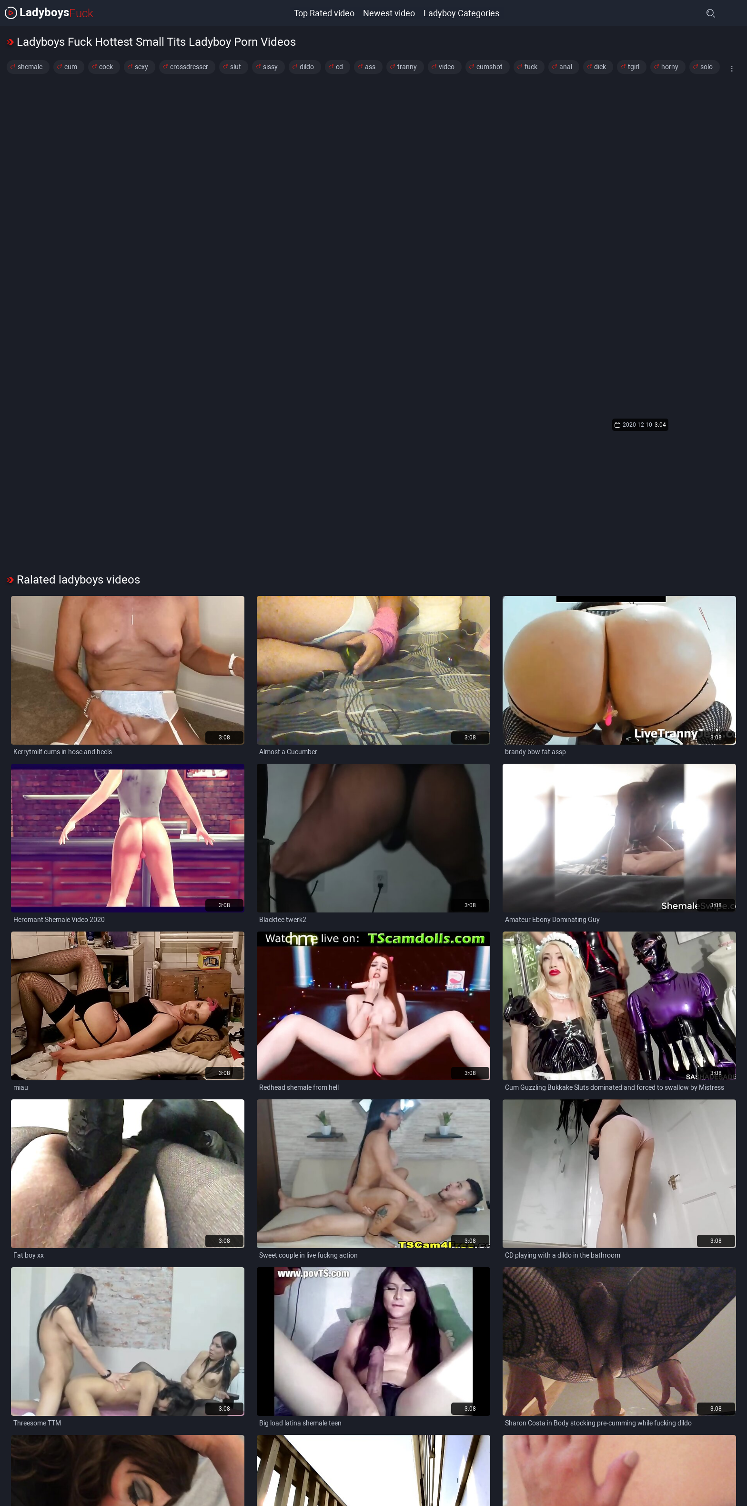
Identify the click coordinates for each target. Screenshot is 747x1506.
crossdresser (189, 67)
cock (106, 67)
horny (669, 67)
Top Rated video (323, 13)
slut (235, 67)
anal (565, 67)
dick (600, 67)
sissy (270, 67)
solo (706, 67)
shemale (30, 67)
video (446, 67)
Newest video (388, 13)
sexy (141, 67)
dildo (307, 67)
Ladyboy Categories (462, 13)
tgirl (633, 67)
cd (339, 67)
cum (70, 67)
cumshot (489, 67)
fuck (531, 67)
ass (370, 67)
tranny (407, 67)
